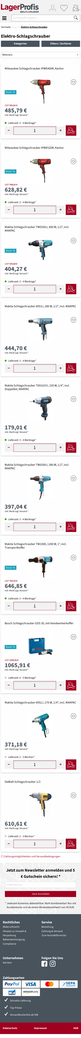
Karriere (7, 963)
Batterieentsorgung (14, 939)
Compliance (9, 944)
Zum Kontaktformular (53, 935)
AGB (75, 1028)
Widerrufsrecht (11, 927)
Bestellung (47, 927)
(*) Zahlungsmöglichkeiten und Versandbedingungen (30, 856)
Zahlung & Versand (52, 931)
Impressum (40, 1028)
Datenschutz (10, 1028)
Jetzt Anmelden (41, 894)
